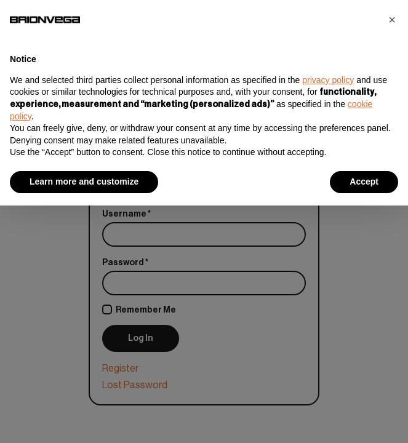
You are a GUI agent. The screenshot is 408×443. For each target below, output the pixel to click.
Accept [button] (364, 181)
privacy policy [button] (328, 80)
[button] (392, 20)
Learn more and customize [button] (84, 181)
